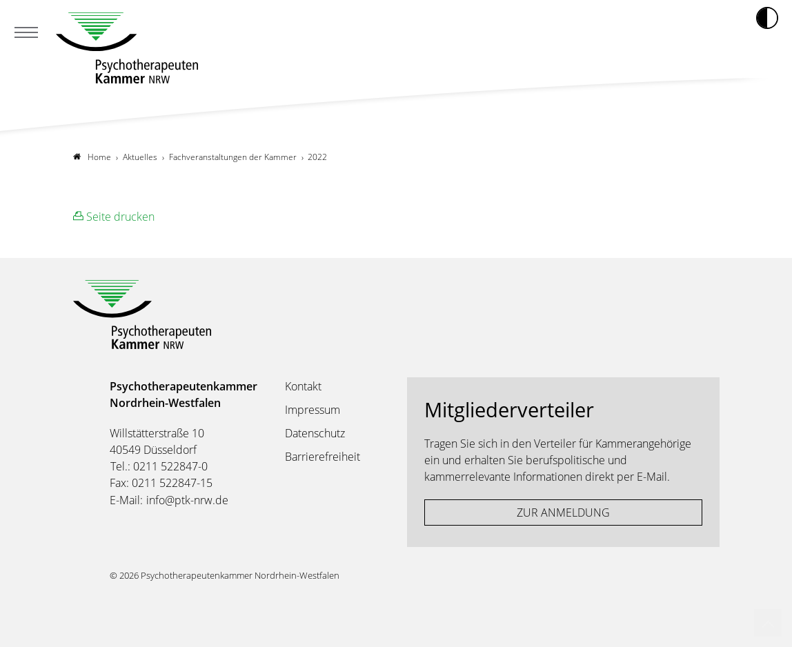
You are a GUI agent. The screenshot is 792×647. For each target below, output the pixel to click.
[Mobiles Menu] (26, 34)
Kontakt (303, 386)
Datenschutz (315, 433)
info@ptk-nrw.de (187, 500)
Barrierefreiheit (322, 456)
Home (92, 157)
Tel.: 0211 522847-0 (159, 466)
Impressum (312, 409)
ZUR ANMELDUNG (563, 512)
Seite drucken (114, 216)
